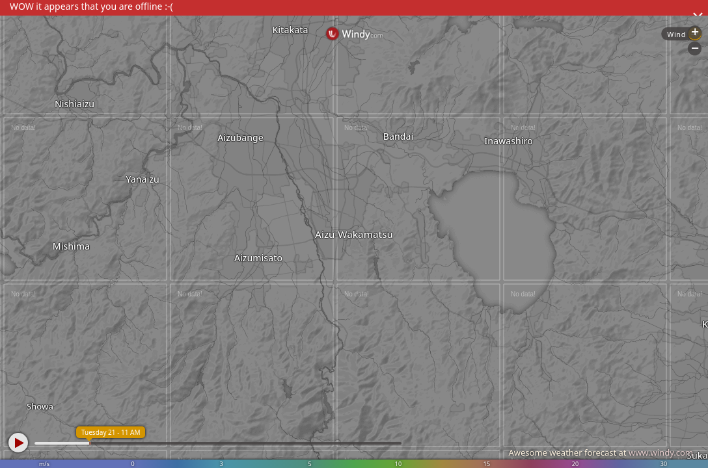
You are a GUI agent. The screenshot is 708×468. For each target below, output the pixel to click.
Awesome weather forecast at (600, 452)
